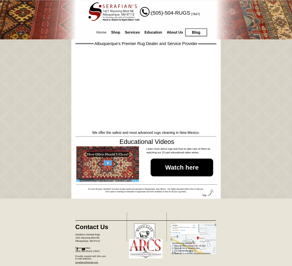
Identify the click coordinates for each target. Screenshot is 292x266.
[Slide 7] (104, 176)
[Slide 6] (100, 176)
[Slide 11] (118, 176)
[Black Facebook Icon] (77, 249)
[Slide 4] (93, 176)
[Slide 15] (132, 176)
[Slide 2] (86, 176)
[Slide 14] (129, 176)
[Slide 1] (83, 177)
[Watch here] (182, 167)
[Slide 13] (125, 176)
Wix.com (101, 256)
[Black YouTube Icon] (83, 249)
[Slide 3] (90, 176)
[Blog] (196, 32)
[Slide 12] (122, 176)
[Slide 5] (97, 176)
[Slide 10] (115, 176)
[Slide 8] (108, 176)
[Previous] (80, 164)
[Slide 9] (111, 176)
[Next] (134, 164)
